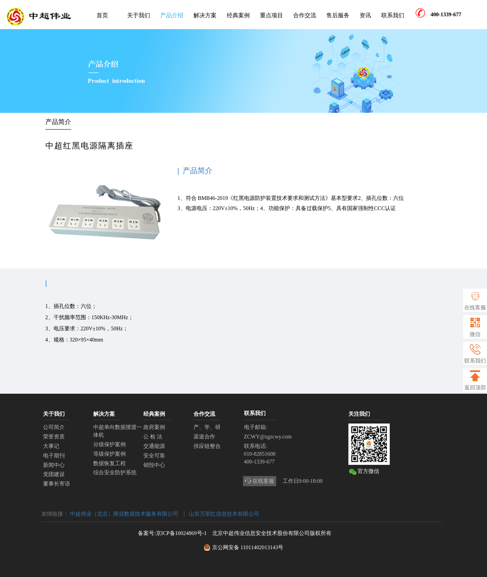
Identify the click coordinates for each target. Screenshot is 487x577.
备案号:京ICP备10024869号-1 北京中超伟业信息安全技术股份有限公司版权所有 (234, 533)
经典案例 (238, 15)
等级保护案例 (109, 454)
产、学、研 (207, 427)
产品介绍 (171, 15)
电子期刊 (54, 455)
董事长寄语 (56, 484)
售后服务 (337, 15)
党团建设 (54, 474)
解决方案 (205, 15)
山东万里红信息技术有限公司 (224, 514)
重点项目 (271, 15)
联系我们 (392, 15)
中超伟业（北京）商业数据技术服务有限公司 (124, 514)
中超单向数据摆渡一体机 (117, 431)
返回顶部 (475, 380)
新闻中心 (54, 465)
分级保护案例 (109, 444)
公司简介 (54, 427)
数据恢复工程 (109, 463)
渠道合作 (204, 436)
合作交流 (304, 15)
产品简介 (58, 121)
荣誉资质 (54, 436)
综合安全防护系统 (115, 472)
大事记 (51, 446)
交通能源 (154, 446)
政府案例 (154, 427)
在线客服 (475, 307)
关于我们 (138, 15)
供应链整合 (207, 446)
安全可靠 (154, 455)
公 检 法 (152, 436)
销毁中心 (154, 465)
